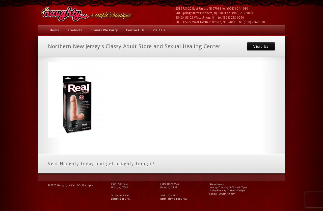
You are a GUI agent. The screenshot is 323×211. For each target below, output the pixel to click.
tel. (235, 8)
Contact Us (135, 30)
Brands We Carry (104, 30)
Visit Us (159, 30)
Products (75, 30)
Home (54, 30)
